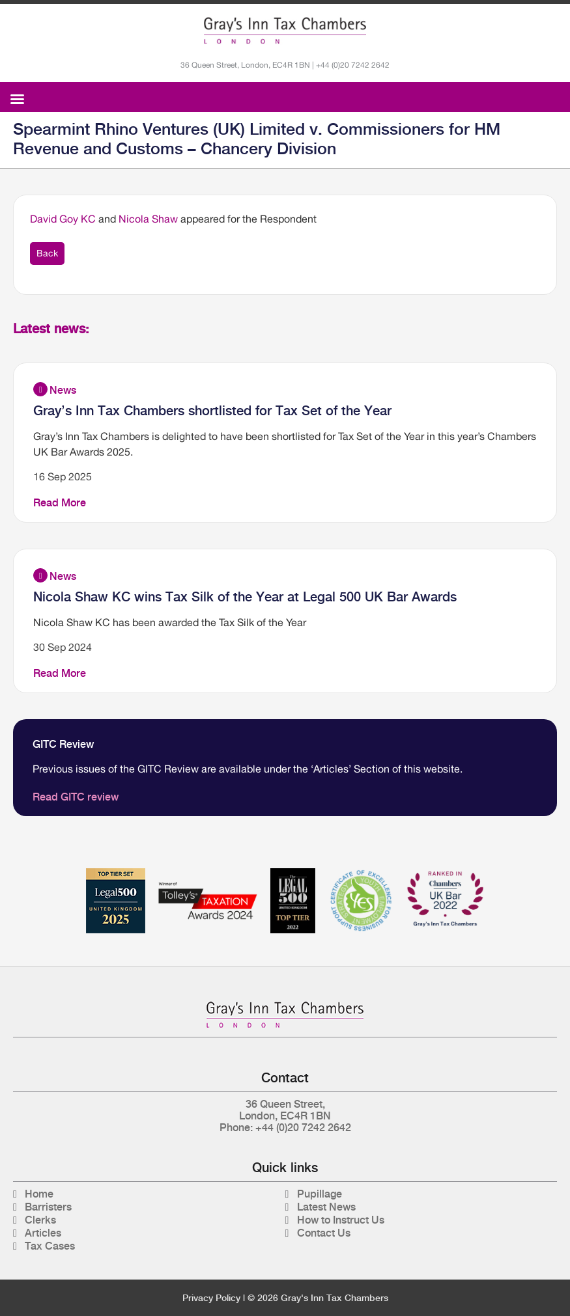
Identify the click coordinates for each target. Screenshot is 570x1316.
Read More (59, 503)
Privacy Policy (211, 1298)
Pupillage (319, 1194)
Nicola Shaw (148, 219)
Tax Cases (50, 1246)
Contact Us (323, 1233)
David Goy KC (63, 219)
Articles (43, 1233)
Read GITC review (76, 797)
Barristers (48, 1207)
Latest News (326, 1207)
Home (39, 1194)
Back (47, 253)
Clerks (40, 1220)
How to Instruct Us (340, 1220)
